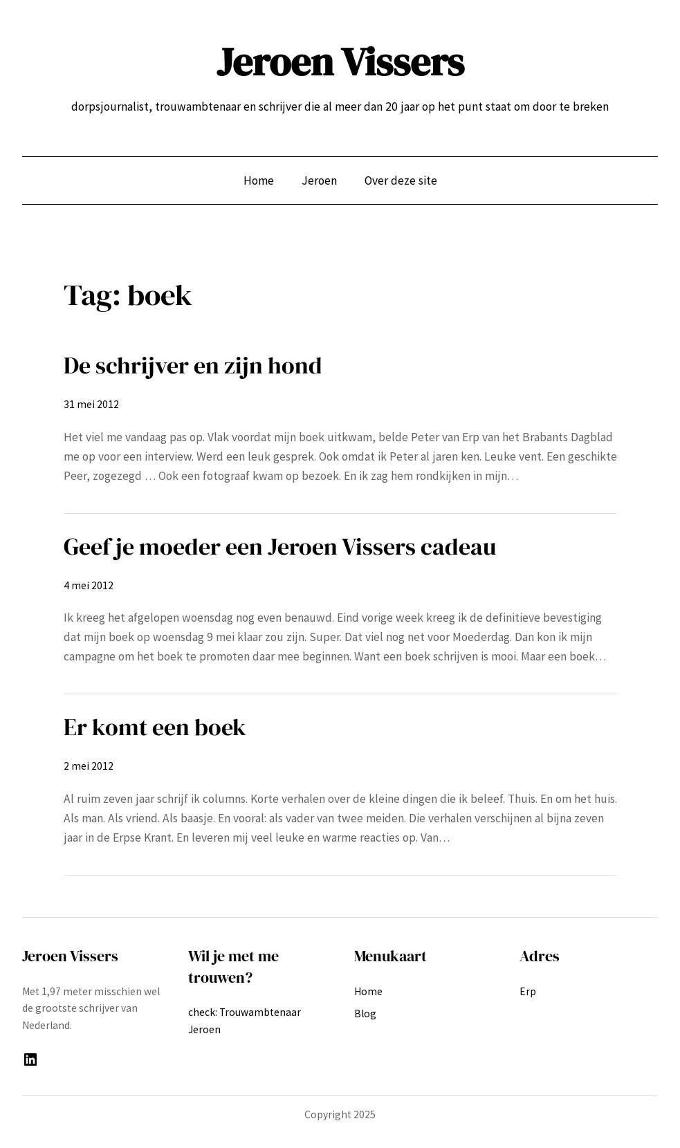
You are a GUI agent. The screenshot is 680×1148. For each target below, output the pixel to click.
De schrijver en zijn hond (193, 365)
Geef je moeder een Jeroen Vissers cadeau (280, 546)
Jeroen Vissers (340, 62)
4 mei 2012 (88, 585)
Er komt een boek (155, 727)
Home (258, 180)
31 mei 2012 (91, 404)
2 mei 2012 (88, 765)
